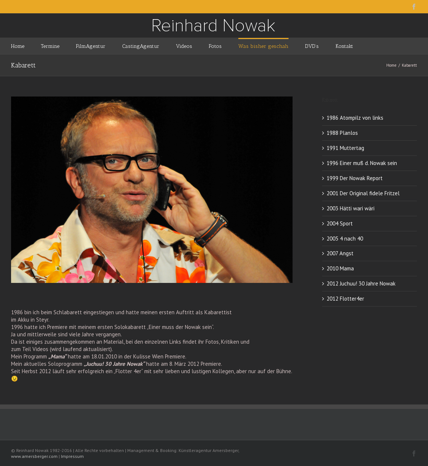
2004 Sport (340, 223)
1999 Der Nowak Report (355, 178)
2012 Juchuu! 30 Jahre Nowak (361, 283)
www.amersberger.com (34, 456)
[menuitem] (26, 46)
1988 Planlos (342, 132)
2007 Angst (340, 253)
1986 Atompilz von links (355, 117)
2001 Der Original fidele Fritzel (363, 193)
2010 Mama (340, 268)
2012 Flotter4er (345, 298)
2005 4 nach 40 (345, 238)
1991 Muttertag (345, 147)
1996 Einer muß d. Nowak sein (362, 163)
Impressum (72, 456)
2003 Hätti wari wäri (350, 208)
